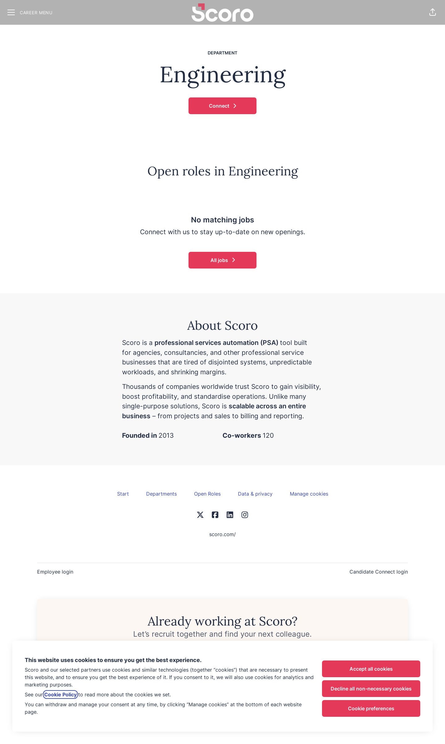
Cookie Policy (60, 694)
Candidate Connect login (379, 572)
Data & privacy (255, 494)
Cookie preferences (371, 708)
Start (123, 494)
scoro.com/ (222, 534)
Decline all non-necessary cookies (371, 689)
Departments (161, 494)
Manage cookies (309, 494)
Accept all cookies (371, 669)
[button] (432, 12)
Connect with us (165, 232)
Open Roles (207, 494)
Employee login (55, 572)
